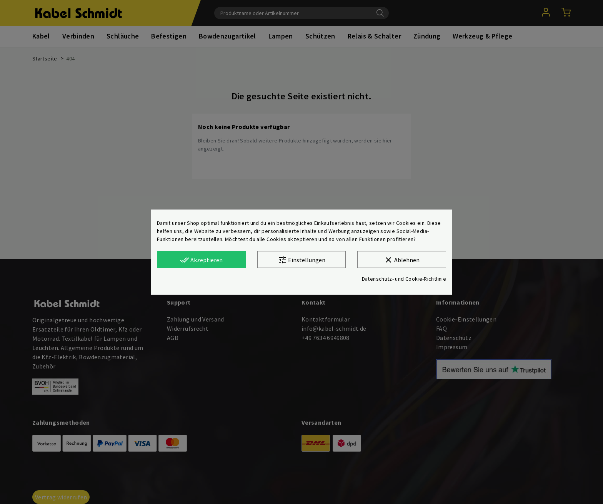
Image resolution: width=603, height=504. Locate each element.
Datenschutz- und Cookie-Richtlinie (404, 278)
